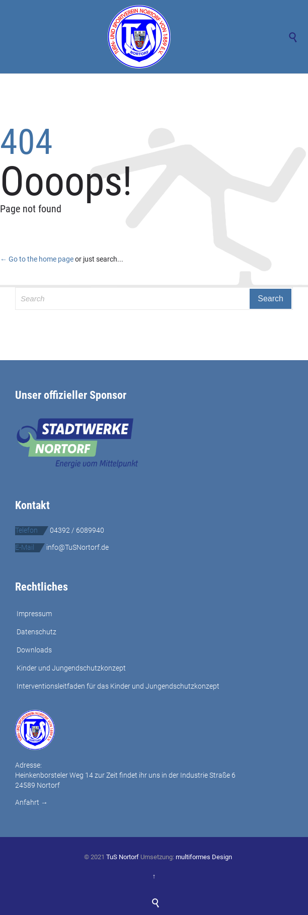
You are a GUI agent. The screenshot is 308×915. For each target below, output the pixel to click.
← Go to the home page (36, 259)
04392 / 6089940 (77, 530)
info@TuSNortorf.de (77, 547)
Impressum (34, 614)
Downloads (34, 650)
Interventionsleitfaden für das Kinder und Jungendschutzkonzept (118, 686)
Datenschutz (36, 632)
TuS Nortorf (122, 857)
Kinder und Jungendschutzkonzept (71, 668)
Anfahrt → (31, 802)
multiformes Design (204, 857)
